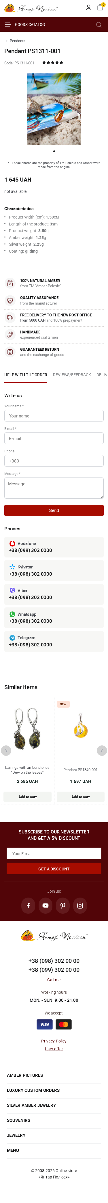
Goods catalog (24, 24)
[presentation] (6, 750)
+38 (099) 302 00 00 (54, 969)
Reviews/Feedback (72, 374)
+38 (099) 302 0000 (30, 550)
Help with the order (25, 374)
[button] (54, 151)
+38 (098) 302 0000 (30, 573)
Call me (53, 979)
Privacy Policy (54, 1041)
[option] (25, 376)
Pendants (17, 40)
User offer (54, 1048)
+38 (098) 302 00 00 (54, 961)
